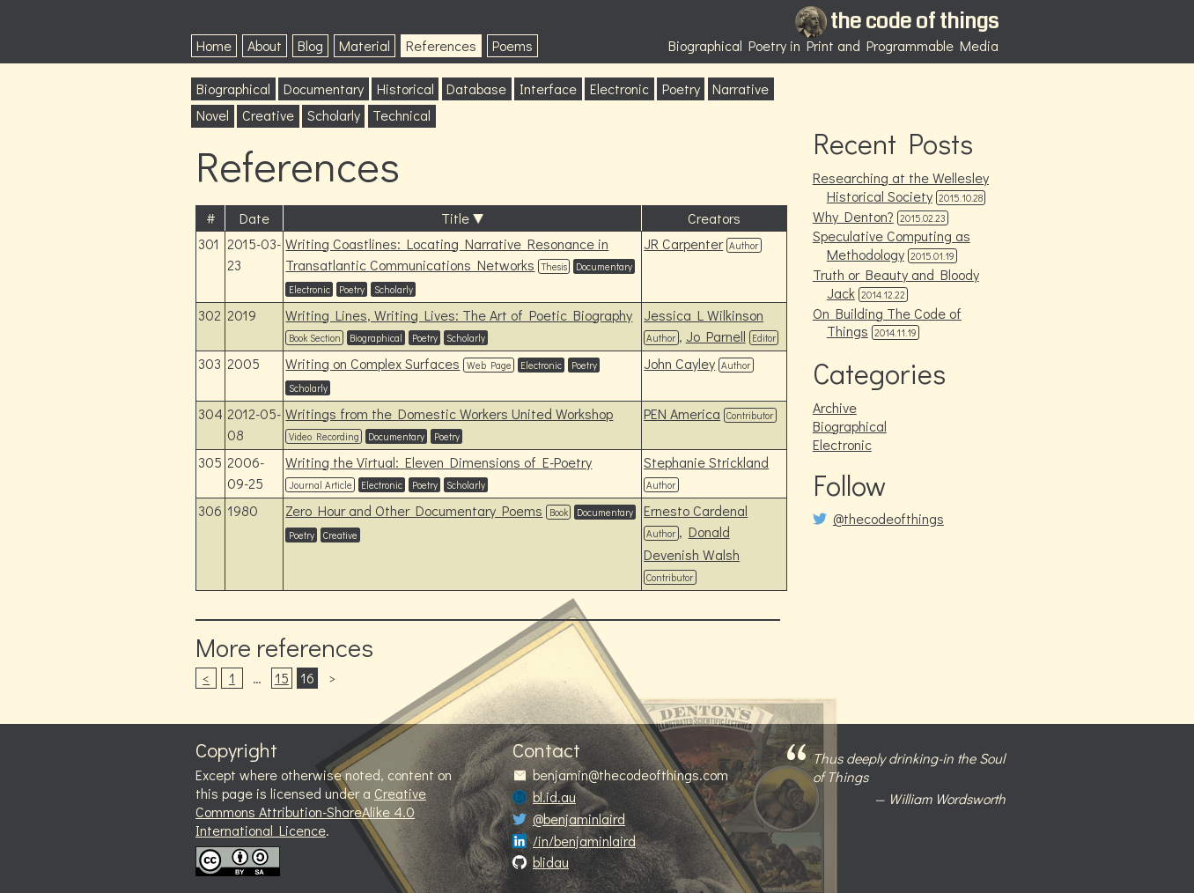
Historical (405, 88)
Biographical (233, 88)
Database (476, 88)
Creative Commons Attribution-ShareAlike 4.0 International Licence (310, 811)
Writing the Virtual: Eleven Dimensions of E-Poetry (438, 462)
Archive (835, 407)
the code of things (914, 21)
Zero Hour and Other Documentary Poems (413, 510)
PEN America (682, 413)
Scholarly (333, 115)
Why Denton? (853, 216)
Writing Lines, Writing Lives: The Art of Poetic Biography (458, 315)
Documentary (324, 88)
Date (254, 218)
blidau (551, 862)
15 (282, 677)
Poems (512, 45)
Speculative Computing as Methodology (891, 244)
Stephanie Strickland (706, 462)
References (441, 45)
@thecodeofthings (888, 519)
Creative (268, 115)
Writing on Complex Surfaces (372, 363)
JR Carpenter (683, 243)
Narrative (740, 88)
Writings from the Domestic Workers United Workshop (449, 413)
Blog (310, 45)
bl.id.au (554, 797)
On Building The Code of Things (887, 322)
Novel (212, 115)
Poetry (681, 88)
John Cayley (679, 363)
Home (214, 45)
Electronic (619, 88)
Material (364, 45)
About (264, 45)
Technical (401, 115)
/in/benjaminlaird (584, 841)
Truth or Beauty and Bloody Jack (896, 283)
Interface (548, 88)
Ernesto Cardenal (696, 510)
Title (455, 218)
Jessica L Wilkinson (703, 315)
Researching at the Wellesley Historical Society (901, 186)
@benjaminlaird (579, 819)
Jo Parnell (716, 336)
